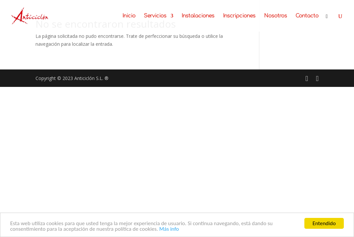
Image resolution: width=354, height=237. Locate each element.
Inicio (128, 16)
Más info (169, 229)
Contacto (307, 16)
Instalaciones (197, 16)
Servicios (155, 16)
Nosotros (275, 16)
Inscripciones (239, 16)
